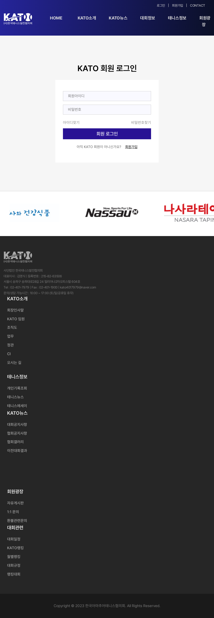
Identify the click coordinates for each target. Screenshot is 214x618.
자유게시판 (15, 503)
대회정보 (147, 17)
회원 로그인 (107, 134)
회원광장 (204, 21)
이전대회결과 (17, 450)
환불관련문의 (17, 520)
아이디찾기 (71, 122)
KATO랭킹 (15, 548)
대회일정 (13, 539)
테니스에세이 (17, 406)
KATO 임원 (16, 319)
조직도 (12, 327)
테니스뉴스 (15, 397)
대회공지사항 (17, 424)
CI (9, 354)
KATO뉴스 (118, 17)
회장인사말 (15, 310)
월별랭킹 (13, 556)
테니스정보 (177, 17)
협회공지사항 (17, 433)
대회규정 (13, 565)
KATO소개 (87, 17)
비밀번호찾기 (141, 122)
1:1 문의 (13, 512)
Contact (197, 5)
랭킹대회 (13, 574)
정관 (10, 345)
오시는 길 (14, 362)
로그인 (161, 5)
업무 (10, 336)
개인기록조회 (17, 388)
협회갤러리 (15, 442)
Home (56, 17)
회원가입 (177, 5)
